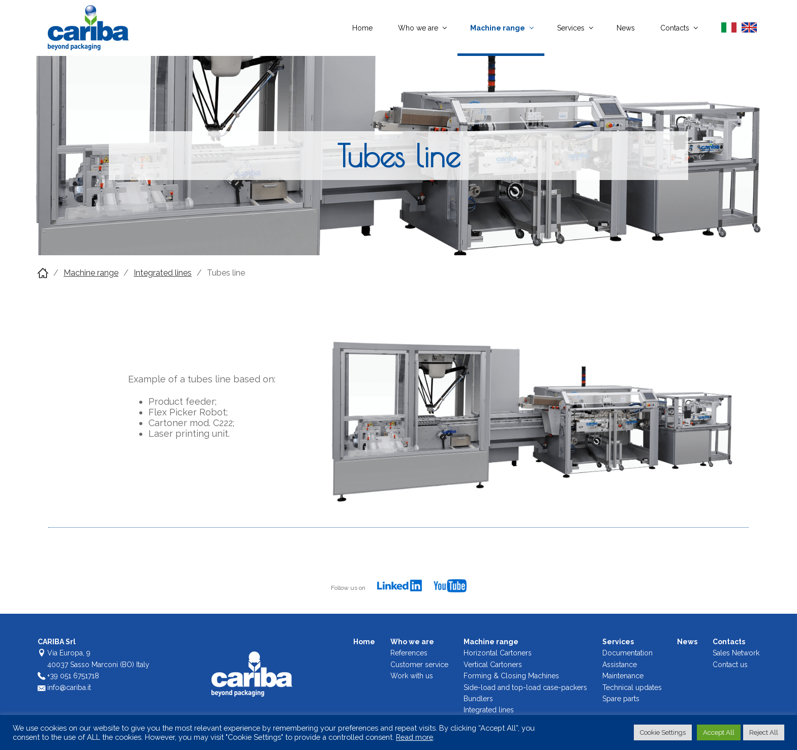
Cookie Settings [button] (663, 732)
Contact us (730, 665)
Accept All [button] (718, 732)
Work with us (411, 676)
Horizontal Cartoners (498, 653)
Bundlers (478, 699)
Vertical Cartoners (493, 665)
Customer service (419, 665)
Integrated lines (163, 273)
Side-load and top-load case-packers (525, 687)
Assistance (619, 665)
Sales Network (736, 653)
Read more (414, 737)
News (626, 28)
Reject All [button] (763, 732)
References (408, 653)
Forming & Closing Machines (511, 676)
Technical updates (632, 687)
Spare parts (620, 699)
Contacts (674, 28)
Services (571, 28)
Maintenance (622, 676)
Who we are (418, 28)
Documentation (627, 653)
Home (362, 28)
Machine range (497, 28)
